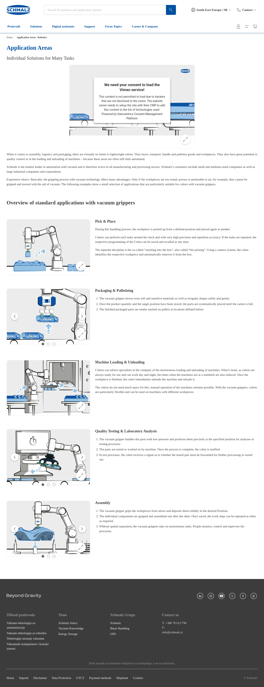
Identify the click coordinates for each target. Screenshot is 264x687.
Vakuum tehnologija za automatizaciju (21, 625)
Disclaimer (40, 678)
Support (92, 26)
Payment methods (100, 678)
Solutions (38, 26)
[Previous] (14, 316)
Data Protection (61, 678)
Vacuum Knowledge (71, 628)
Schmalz (115, 623)
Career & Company (147, 26)
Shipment (122, 678)
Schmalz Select (67, 623)
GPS (113, 634)
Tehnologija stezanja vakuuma (25, 638)
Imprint (23, 678)
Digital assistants (65, 26)
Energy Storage (68, 634)
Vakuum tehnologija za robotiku (26, 633)
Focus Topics (116, 26)
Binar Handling (119, 628)
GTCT (80, 678)
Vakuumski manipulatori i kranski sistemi (28, 646)
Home (10, 37)
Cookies (138, 678)
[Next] (82, 316)
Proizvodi (16, 26)
